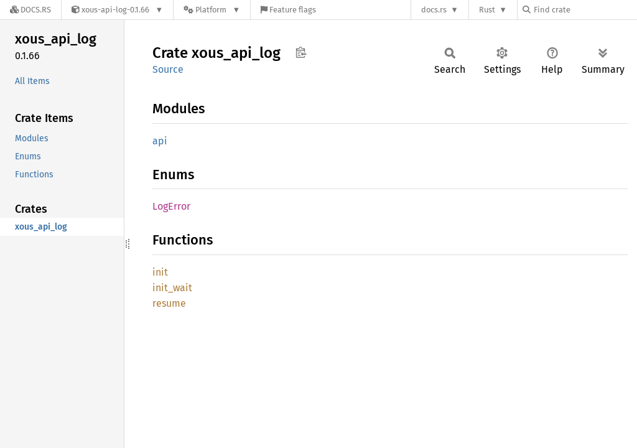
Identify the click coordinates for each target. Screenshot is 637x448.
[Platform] (212, 9)
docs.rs (434, 9)
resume (169, 303)
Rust (487, 9)
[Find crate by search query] (584, 9)
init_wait (172, 288)
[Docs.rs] (30, 9)
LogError (171, 206)
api (159, 141)
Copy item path (301, 52)
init (160, 272)
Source (168, 69)
